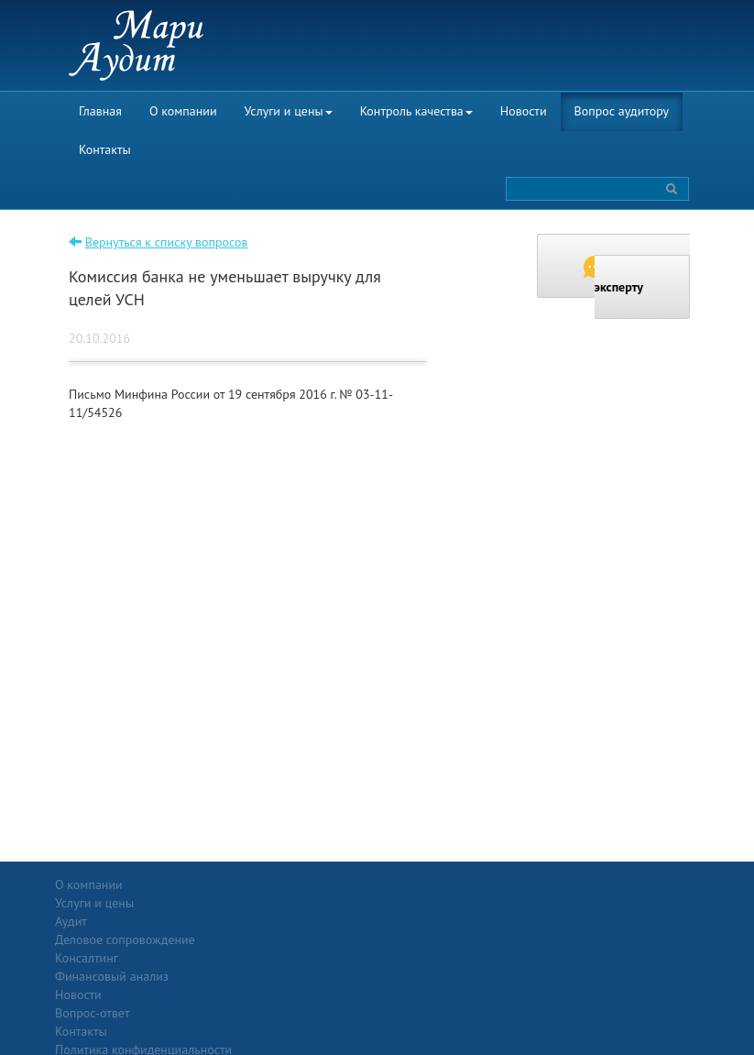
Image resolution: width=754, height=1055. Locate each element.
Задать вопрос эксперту (637, 275)
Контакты (105, 149)
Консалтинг (188, 958)
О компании (183, 111)
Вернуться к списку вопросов (166, 242)
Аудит (173, 903)
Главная (100, 111)
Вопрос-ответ (422, 884)
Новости (523, 111)
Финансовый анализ (213, 976)
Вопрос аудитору (622, 111)
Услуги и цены (289, 111)
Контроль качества (416, 111)
